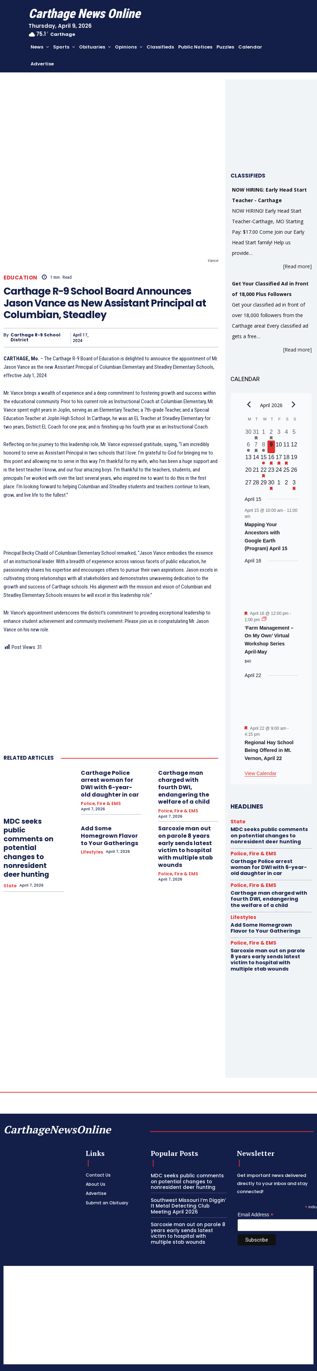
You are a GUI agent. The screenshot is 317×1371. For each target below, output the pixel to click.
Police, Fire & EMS (99, 791)
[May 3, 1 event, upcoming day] (294, 484)
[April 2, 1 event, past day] (271, 434)
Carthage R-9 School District (35, 338)
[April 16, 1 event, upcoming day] (271, 459)
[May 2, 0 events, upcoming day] (286, 484)
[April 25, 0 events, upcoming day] (286, 472)
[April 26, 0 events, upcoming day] (294, 472)
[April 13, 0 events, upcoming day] (248, 459)
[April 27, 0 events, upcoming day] (248, 484)
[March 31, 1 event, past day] (256, 434)
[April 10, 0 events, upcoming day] (279, 446)
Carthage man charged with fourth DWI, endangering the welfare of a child (188, 780)
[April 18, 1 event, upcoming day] (286, 459)
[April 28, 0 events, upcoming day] (256, 484)
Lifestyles (91, 831)
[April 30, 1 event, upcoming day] (271, 484)
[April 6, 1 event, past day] (248, 446)
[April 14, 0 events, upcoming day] (256, 459)
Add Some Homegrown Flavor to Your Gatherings (108, 818)
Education (21, 277)
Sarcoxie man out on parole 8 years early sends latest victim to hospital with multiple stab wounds (184, 823)
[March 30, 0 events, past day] (248, 434)
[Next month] (293, 404)
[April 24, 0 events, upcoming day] (279, 472)
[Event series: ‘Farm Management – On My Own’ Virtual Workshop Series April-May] (264, 619)
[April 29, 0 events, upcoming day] (263, 484)
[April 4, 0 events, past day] (286, 434)
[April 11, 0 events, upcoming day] (286, 446)
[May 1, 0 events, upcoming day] (279, 484)
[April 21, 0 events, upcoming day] (256, 472)
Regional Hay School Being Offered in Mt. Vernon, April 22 (269, 750)
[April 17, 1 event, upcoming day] (279, 459)
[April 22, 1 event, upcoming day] (263, 472)
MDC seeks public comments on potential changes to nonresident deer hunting (32, 836)
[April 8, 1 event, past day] (263, 446)
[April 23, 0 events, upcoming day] (271, 472)
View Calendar (261, 773)
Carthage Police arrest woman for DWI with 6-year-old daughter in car (111, 777)
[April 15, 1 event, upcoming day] (263, 459)
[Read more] (297, 266)
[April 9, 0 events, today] (271, 446)
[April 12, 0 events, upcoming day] (294, 446)
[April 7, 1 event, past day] (256, 446)
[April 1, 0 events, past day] (263, 434)
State (10, 862)
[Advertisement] (158, 1295)
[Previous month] (249, 404)
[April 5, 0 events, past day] (294, 434)
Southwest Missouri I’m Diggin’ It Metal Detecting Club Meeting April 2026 (188, 1184)
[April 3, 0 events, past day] (279, 434)
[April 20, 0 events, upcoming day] (248, 472)
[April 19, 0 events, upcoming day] (294, 459)
